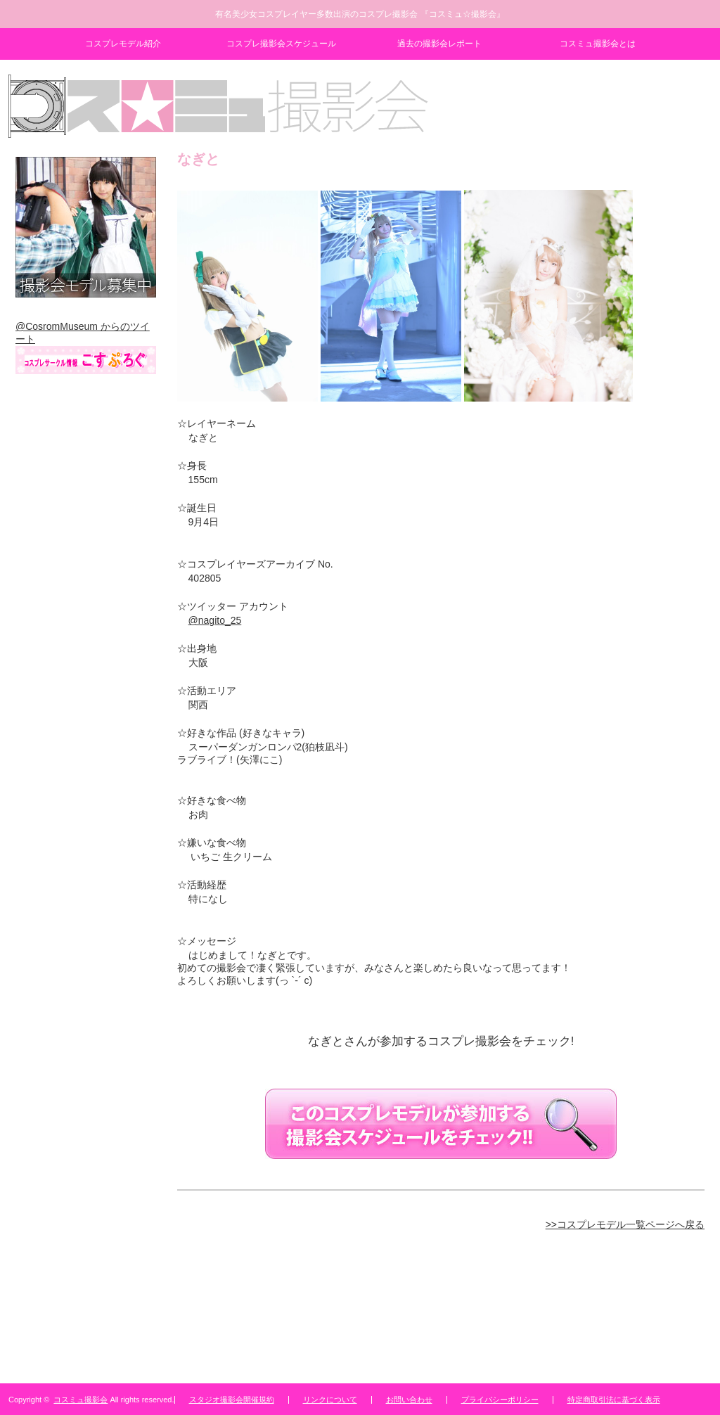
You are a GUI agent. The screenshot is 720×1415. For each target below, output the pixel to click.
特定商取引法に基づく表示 (613, 1399)
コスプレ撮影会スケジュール (281, 44)
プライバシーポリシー (500, 1399)
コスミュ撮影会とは (598, 44)
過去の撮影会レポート (439, 44)
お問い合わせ (409, 1399)
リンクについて (330, 1399)
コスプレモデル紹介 (123, 44)
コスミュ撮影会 (80, 1399)
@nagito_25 (215, 620)
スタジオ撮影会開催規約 (231, 1399)
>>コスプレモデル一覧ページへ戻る (625, 1224)
